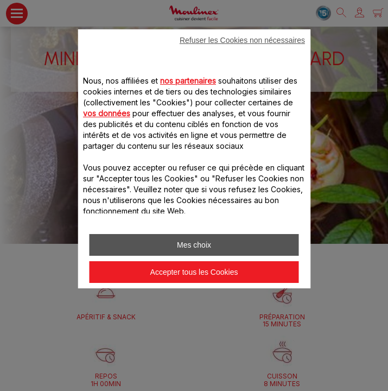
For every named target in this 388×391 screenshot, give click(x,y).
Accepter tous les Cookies (194, 272)
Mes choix (194, 245)
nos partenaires (188, 80)
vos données (106, 113)
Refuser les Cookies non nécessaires (242, 40)
